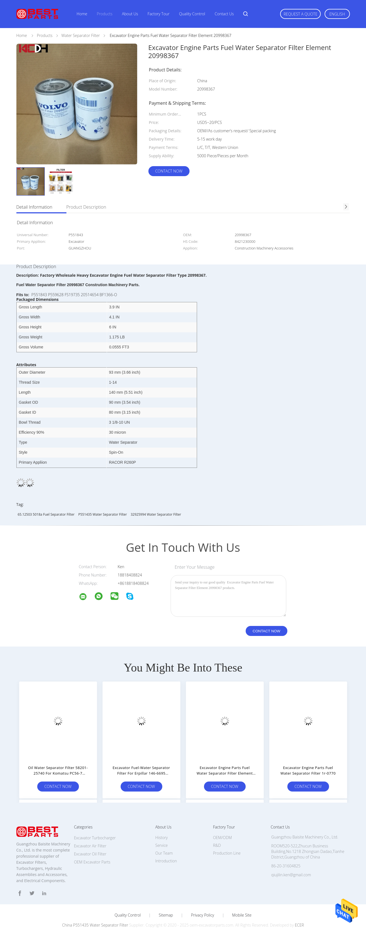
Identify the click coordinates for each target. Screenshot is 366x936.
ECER (299, 925)
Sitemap (166, 915)
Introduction (166, 860)
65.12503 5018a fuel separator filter (46, 514)
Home (82, 13)
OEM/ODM (222, 837)
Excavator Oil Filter (90, 854)
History (161, 837)
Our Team (164, 853)
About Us (130, 13)
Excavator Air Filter (90, 845)
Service (161, 845)
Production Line (226, 853)
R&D (217, 845)
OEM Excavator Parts (92, 862)
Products (104, 13)
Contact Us (224, 13)
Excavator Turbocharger (95, 837)
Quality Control (192, 13)
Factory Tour (159, 13)
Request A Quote (300, 14)
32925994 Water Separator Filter (156, 514)
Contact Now (168, 171)
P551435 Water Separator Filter (102, 514)
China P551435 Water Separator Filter (95, 925)
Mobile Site (241, 915)
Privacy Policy (202, 915)
